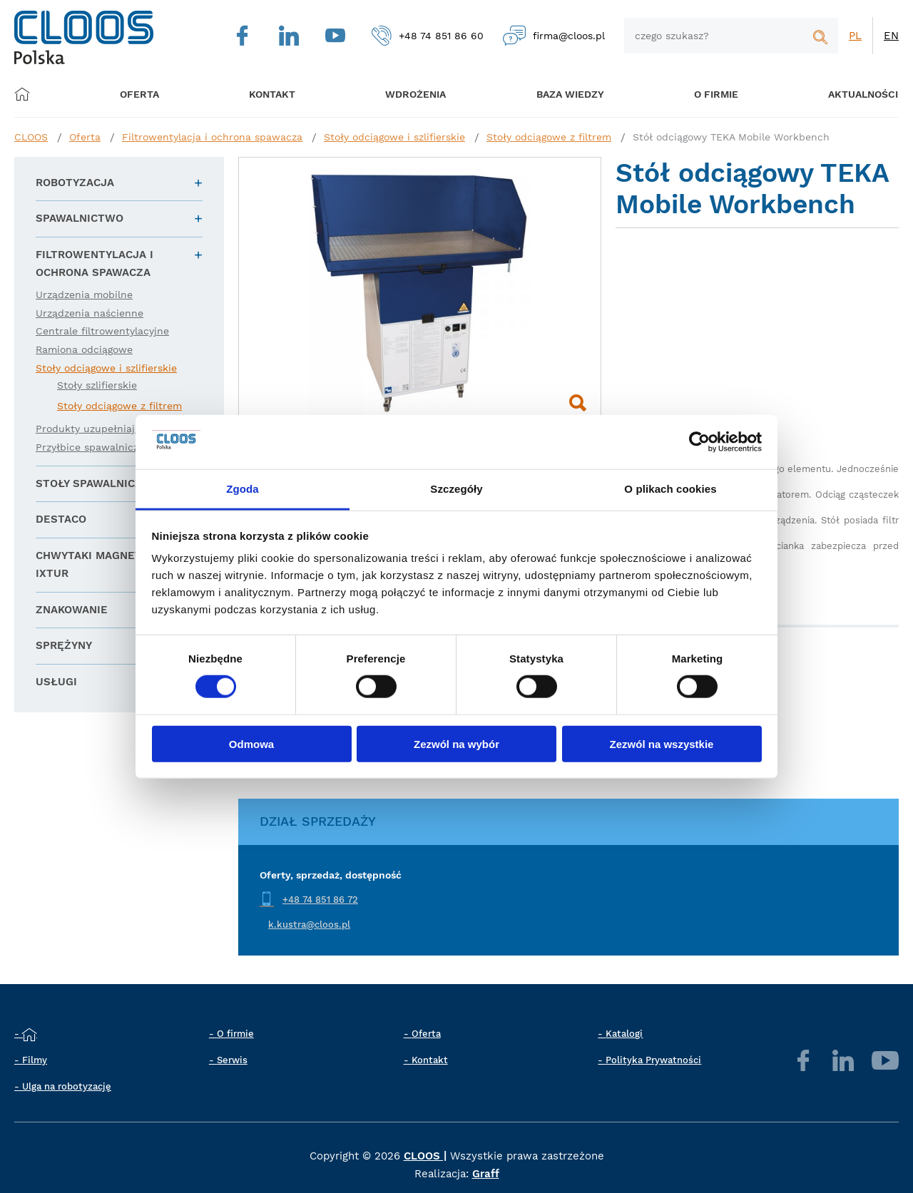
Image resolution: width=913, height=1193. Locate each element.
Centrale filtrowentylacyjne (102, 331)
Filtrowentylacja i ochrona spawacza (212, 137)
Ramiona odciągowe (84, 349)
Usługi (56, 681)
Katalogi (624, 1033)
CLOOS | (425, 1156)
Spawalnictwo (79, 218)
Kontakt (430, 1060)
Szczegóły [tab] (456, 489)
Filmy (34, 1060)
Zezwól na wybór (456, 743)
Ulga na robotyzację (66, 1086)
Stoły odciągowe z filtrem (548, 137)
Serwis (232, 1060)
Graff (485, 1173)
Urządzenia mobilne (84, 294)
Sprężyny (64, 645)
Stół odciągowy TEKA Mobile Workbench (731, 137)
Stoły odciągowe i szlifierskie (394, 137)
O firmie (699, 94)
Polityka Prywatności (653, 1060)
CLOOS (31, 137)
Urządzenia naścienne (89, 313)
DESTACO (61, 519)
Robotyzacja (75, 182)
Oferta (144, 94)
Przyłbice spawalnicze (90, 447)
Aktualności (841, 94)
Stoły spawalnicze (92, 483)
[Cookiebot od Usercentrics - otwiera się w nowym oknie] (699, 442)
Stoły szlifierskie (97, 385)
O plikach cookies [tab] (670, 489)
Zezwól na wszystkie (662, 743)
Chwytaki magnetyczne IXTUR (106, 564)
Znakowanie (72, 609)
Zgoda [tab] (242, 489)
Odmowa (251, 743)
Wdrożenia (407, 94)
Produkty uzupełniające (94, 428)
